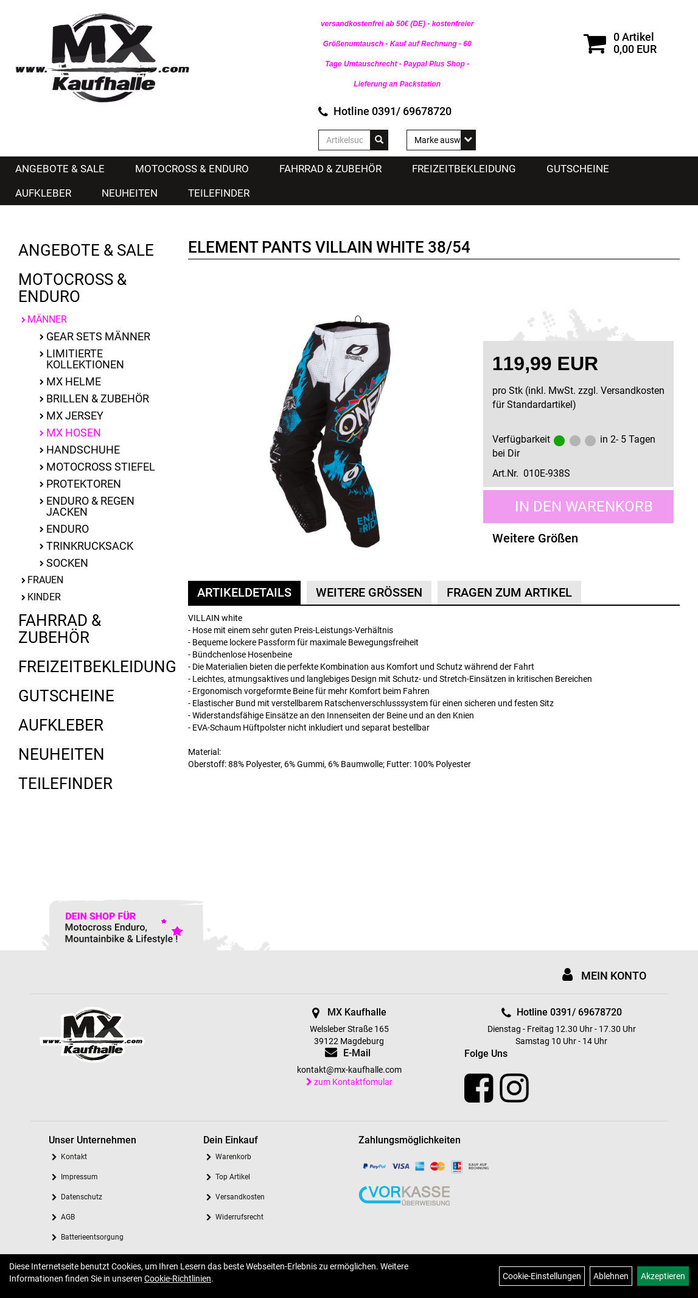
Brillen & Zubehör (97, 398)
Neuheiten (130, 193)
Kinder (44, 597)
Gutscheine (577, 169)
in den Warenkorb (584, 506)
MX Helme (73, 381)
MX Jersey (74, 415)
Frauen (45, 580)
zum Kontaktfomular (349, 1082)
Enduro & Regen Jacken (90, 506)
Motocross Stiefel (100, 466)
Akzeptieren (663, 1276)
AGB (68, 1217)
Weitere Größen (535, 538)
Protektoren (83, 483)
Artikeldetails (244, 592)
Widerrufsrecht (239, 1217)
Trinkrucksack (89, 545)
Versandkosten (240, 1197)
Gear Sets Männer (98, 336)
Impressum (79, 1177)
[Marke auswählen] (441, 140)
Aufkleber (43, 193)
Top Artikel (232, 1177)
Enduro (67, 528)
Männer (47, 319)
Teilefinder (219, 193)
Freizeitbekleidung (464, 169)
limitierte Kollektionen (85, 359)
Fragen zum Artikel (509, 592)
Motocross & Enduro (192, 169)
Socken (67, 562)
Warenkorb (233, 1156)
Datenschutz (81, 1197)
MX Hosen (73, 432)
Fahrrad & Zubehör (330, 169)
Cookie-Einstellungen (542, 1276)
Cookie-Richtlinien (177, 1278)
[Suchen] (379, 140)
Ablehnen (611, 1276)
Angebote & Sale (60, 169)
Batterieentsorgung (92, 1237)
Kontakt (74, 1156)
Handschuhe (83, 449)
